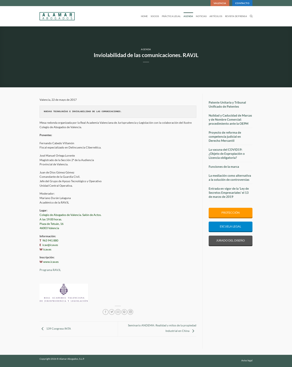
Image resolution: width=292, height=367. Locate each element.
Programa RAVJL (50, 270)
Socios (155, 16)
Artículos (215, 16)
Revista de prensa (236, 16)
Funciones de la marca (224, 166)
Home (144, 16)
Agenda (188, 16)
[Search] (251, 16)
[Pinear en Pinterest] (124, 312)
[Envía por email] (118, 312)
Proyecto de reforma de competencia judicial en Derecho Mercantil (225, 136)
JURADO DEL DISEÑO (230, 240)
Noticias (201, 16)
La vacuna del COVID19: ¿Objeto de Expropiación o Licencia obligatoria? (227, 153)
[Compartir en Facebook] (105, 312)
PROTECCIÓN (230, 212)
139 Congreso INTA (55, 328)
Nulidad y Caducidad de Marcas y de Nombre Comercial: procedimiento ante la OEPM (230, 119)
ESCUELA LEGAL (230, 226)
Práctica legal (171, 16)
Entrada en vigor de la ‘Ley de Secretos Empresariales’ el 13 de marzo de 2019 (229, 192)
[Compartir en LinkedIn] (130, 312)
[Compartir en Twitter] (112, 312)
